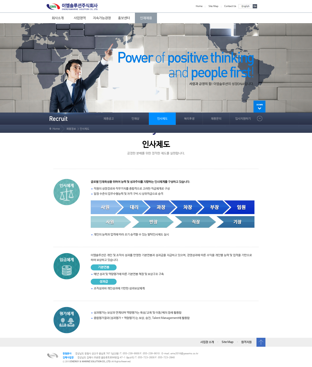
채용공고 (108, 118)
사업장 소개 (207, 342)
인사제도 (162, 118)
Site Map (213, 6)
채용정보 (71, 128)
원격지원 (246, 342)
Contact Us (230, 6)
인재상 (135, 118)
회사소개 (58, 18)
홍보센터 (124, 18)
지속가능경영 (102, 18)
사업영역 (80, 18)
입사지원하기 (243, 118)
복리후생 (189, 118)
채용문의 (216, 118)
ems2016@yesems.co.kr (184, 353)
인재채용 (146, 18)
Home (199, 6)
